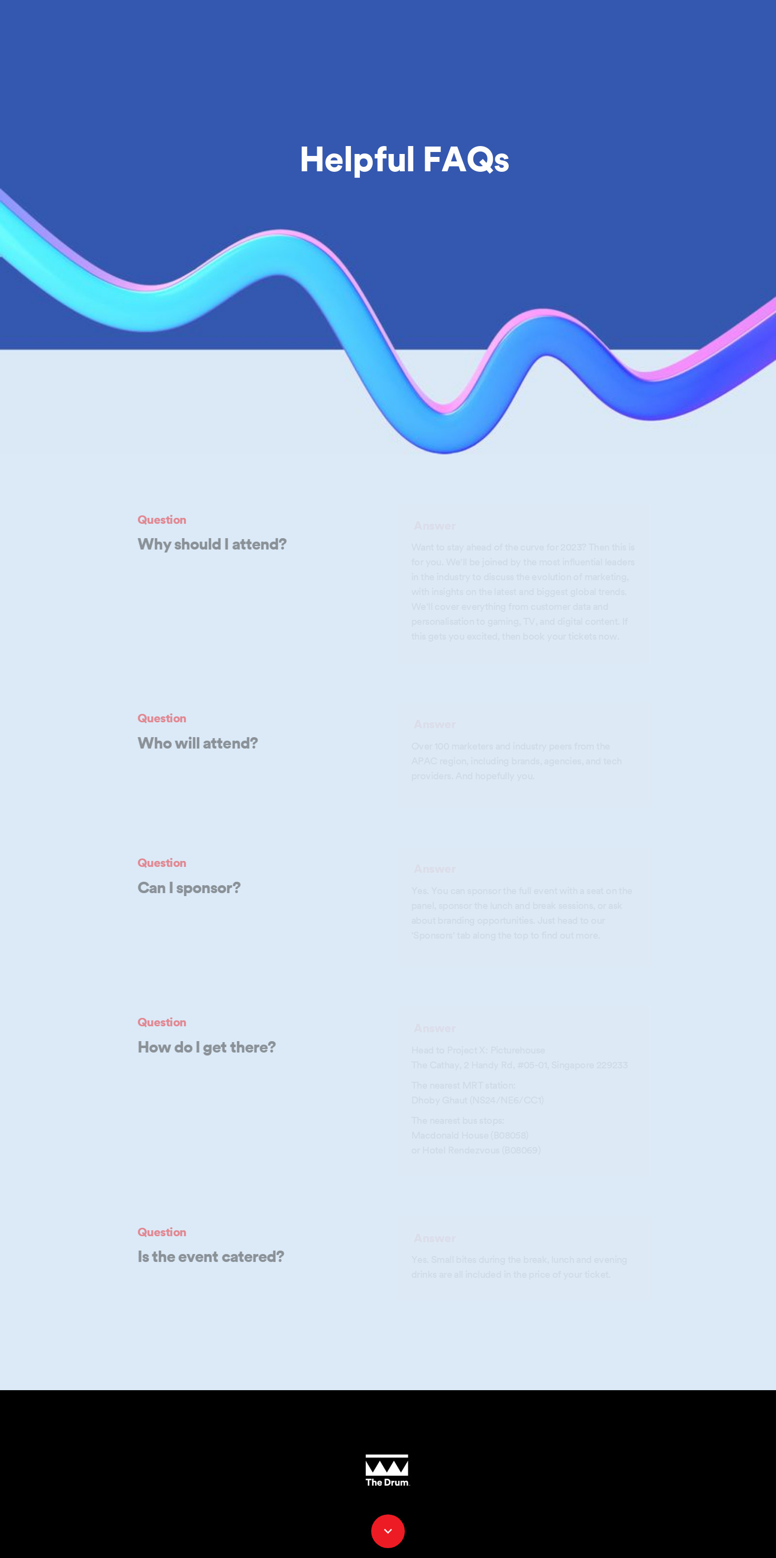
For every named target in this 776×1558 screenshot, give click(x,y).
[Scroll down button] (388, 1531)
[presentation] (388, 227)
